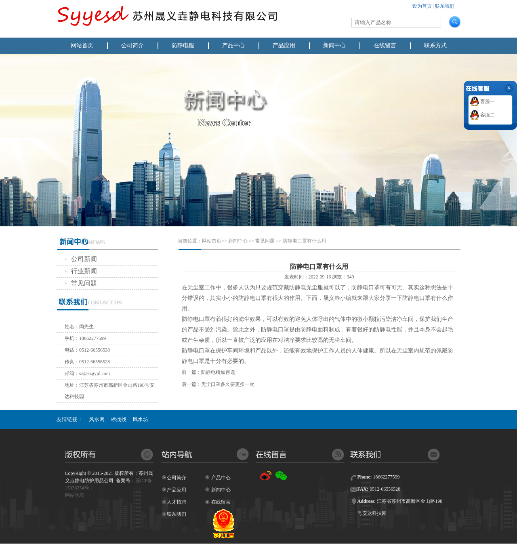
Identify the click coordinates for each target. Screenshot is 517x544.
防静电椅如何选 (218, 372)
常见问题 (81, 283)
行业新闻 (81, 271)
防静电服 (183, 45)
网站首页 (82, 45)
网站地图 (74, 495)
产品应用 (284, 45)
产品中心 (233, 45)
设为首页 (422, 6)
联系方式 (435, 45)
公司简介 (132, 45)
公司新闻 (81, 258)
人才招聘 (176, 502)
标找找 (118, 419)
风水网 (97, 419)
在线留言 (385, 45)
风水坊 (140, 419)
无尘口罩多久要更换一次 (227, 384)
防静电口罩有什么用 (304, 241)
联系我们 (444, 6)
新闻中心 (334, 45)
